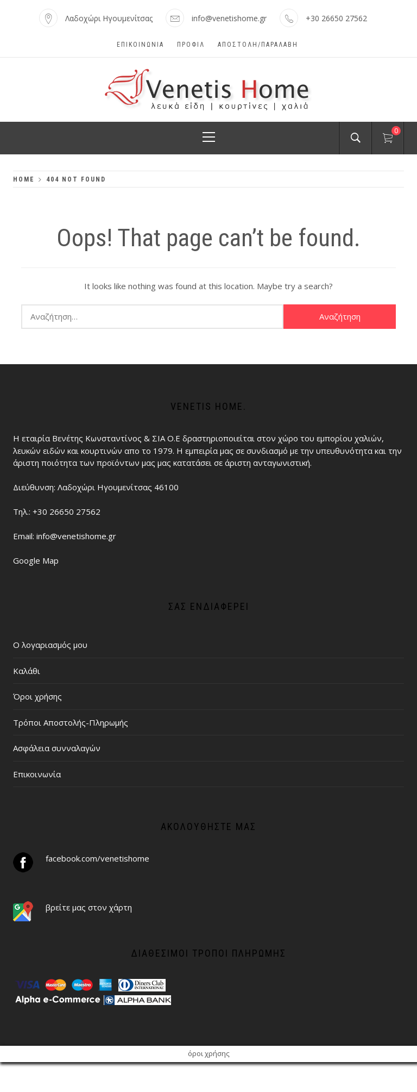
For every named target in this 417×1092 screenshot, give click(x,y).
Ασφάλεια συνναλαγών (56, 747)
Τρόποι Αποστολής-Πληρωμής (70, 722)
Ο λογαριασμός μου (50, 644)
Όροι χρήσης (37, 696)
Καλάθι (26, 670)
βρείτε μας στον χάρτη (89, 907)
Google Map (36, 560)
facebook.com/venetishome (97, 858)
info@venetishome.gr (229, 18)
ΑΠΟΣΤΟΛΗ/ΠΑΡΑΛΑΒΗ (258, 44)
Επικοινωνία (140, 44)
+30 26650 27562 (336, 18)
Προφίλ (191, 44)
